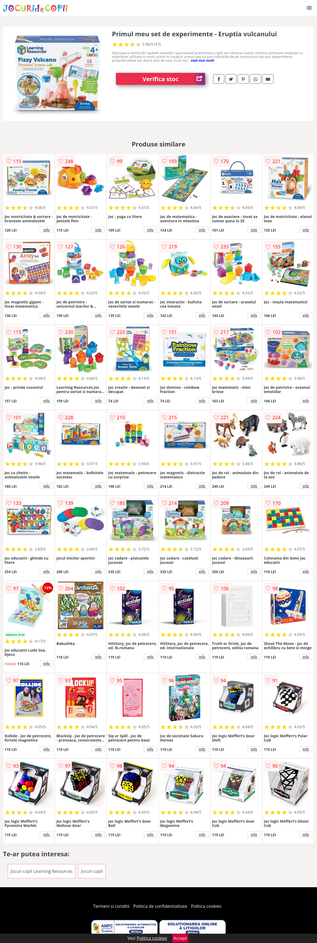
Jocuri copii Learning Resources (41, 871)
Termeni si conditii (111, 906)
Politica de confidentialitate (160, 906)
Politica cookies (206, 906)
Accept (180, 938)
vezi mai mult (202, 60)
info (46, 229)
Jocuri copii (92, 871)
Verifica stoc (174, 79)
